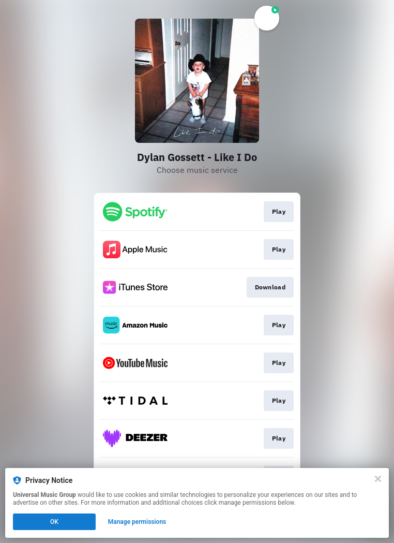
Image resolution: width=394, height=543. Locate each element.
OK (54, 521)
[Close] (378, 479)
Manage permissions (137, 521)
